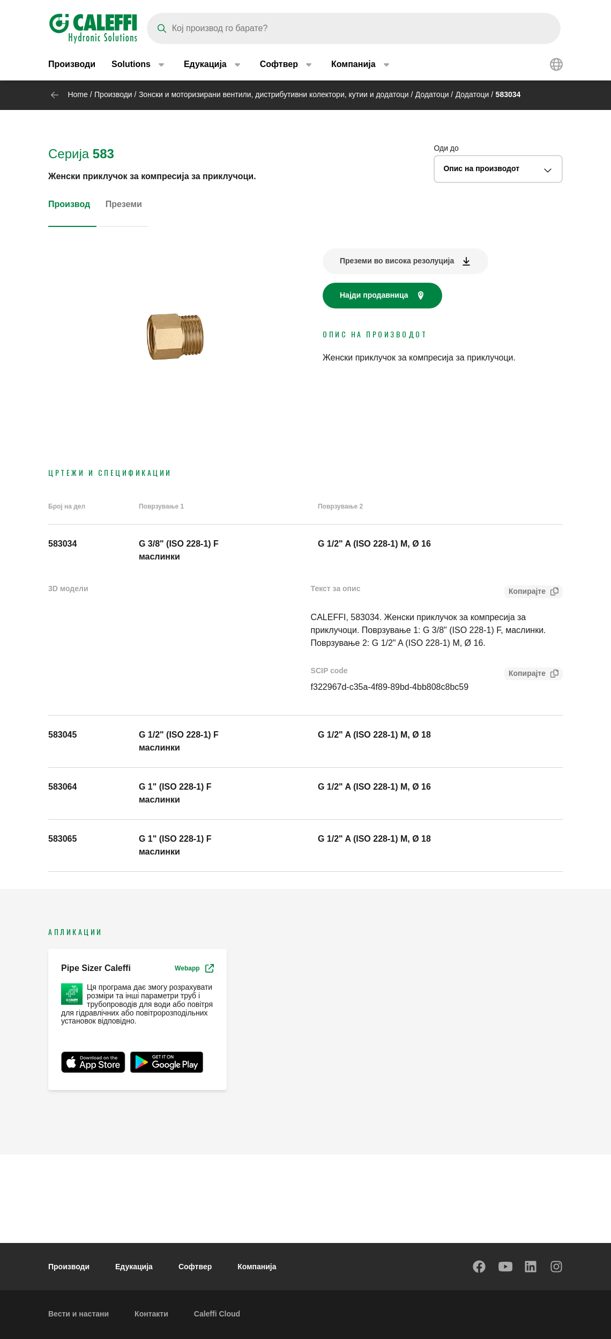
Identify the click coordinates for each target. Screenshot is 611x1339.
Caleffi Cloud (217, 1313)
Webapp (194, 968)
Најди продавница (374, 295)
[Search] (354, 28)
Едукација (134, 1266)
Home (77, 94)
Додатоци (432, 94)
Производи (71, 64)
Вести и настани (78, 1313)
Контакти (151, 1313)
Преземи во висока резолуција (397, 260)
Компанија (256, 1266)
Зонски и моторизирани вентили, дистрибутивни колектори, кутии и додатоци (274, 94)
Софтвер (195, 1266)
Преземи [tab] (124, 204)
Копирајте (525, 592)
